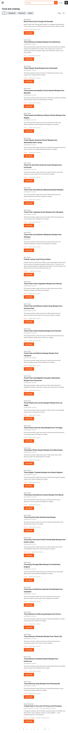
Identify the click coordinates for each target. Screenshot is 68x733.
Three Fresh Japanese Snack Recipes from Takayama (43, 212)
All (4, 13)
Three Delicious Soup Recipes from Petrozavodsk (42, 684)
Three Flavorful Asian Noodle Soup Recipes (40, 517)
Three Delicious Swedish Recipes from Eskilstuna (42, 42)
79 (44, 729)
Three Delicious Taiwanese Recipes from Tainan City (43, 636)
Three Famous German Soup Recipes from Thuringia (43, 428)
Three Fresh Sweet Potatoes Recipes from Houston (42, 331)
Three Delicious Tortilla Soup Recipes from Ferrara (42, 614)
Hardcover (22, 13)
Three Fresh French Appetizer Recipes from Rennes (43, 284)
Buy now (29, 33)
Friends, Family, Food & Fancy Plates (37, 259)
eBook (30, 13)
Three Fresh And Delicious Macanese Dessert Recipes (43, 190)
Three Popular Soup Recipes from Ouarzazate (40, 68)
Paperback (12, 13)
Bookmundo (15, 2)
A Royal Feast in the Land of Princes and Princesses (43, 706)
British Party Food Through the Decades (38, 21)
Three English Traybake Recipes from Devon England (43, 472)
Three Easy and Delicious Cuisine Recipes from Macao (43, 495)
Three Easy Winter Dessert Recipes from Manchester (43, 450)
